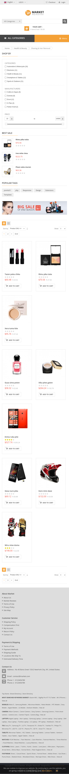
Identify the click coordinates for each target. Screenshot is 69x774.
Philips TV (57, 726)
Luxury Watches (31, 743)
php (16, 190)
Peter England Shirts (39, 750)
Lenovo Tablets (50, 733)
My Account (8, 628)
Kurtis (29, 747)
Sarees (35, 747)
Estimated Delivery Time (13, 659)
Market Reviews (10, 601)
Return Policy (9, 631)
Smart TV (42, 729)
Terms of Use (9, 604)
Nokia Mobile (45, 704)
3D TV (35, 729)
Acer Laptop (24, 719)
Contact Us (8, 634)
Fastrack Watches (49, 740)
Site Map (7, 610)
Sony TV (8, 726)
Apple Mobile (12, 708)
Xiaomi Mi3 (33, 697)
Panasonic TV (31, 726)
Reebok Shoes (16, 757)
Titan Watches (25, 740)
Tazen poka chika (12, 274)
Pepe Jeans (60, 747)
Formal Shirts (25, 750)
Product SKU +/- (16, 228)
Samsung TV (16, 726)
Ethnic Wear (16, 750)
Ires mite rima (22, 153)
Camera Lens (13, 715)
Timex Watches (62, 740)
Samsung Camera (48, 712)
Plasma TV (28, 729)
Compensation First (11, 625)
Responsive (27, 190)
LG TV (24, 726)
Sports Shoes (31, 754)
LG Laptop (33, 722)
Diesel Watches (20, 743)
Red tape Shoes (41, 757)
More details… (47, 771)
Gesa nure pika (11, 491)
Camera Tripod (24, 715)
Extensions (49, 190)
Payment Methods (11, 649)
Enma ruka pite (11, 437)
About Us (7, 597)
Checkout (51, 2)
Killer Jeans (51, 747)
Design (38, 190)
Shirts (12, 747)
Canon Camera (25, 712)
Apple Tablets (23, 736)
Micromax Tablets (15, 733)
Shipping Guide (10, 652)
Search (65, 21)
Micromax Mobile (34, 704)
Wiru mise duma (12, 545)
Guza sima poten (12, 382)
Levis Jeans (42, 747)
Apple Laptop (13, 719)
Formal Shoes (41, 754)
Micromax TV (6, 729)
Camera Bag (35, 715)
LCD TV (20, 729)
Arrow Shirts (6, 750)
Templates (8, 195)
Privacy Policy (9, 607)
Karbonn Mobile (32, 708)
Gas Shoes (61, 754)
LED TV (14, 729)
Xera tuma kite (11, 328)
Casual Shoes (20, 754)
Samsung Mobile (21, 704)
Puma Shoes (6, 757)
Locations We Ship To (12, 656)
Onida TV (41, 726)
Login (63, 2)
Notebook (50, 722)
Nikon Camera (13, 712)
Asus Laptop (12, 722)
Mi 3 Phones (61, 697)
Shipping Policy (10, 622)
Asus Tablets (12, 736)
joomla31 (7, 190)
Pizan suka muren (23, 167)
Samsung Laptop (35, 719)
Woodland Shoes (28, 757)
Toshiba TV (49, 726)
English (8, 2)
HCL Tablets (26, 733)
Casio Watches (37, 740)
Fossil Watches (8, 743)
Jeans (17, 747)
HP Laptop (41, 722)
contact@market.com (21, 676)
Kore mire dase (45, 491)
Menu (63, 38)
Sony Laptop (58, 719)
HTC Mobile (56, 704)
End (16, 234)
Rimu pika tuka (22, 139)
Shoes (13, 754)
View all (4, 701)
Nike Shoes (51, 757)
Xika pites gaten (46, 382)
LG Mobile (22, 708)
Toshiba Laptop (23, 722)
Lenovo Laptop (47, 719)
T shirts (23, 747)
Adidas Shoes (52, 754)
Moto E (11, 704)
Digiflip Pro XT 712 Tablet (47, 697)
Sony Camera (36, 712)
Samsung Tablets (37, 733)
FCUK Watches (14, 740)
